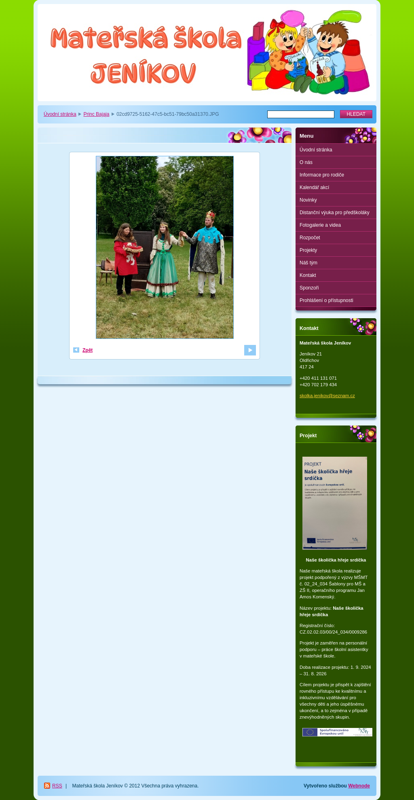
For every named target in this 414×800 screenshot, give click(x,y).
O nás (306, 162)
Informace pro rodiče (322, 175)
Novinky (308, 200)
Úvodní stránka (60, 114)
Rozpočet (310, 237)
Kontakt (308, 275)
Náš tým (308, 263)
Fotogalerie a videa (320, 225)
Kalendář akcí (314, 187)
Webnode (359, 786)
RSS (57, 786)
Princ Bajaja (96, 114)
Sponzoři (309, 288)
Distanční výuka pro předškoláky (335, 212)
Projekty (308, 250)
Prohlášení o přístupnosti (326, 300)
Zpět (87, 350)
